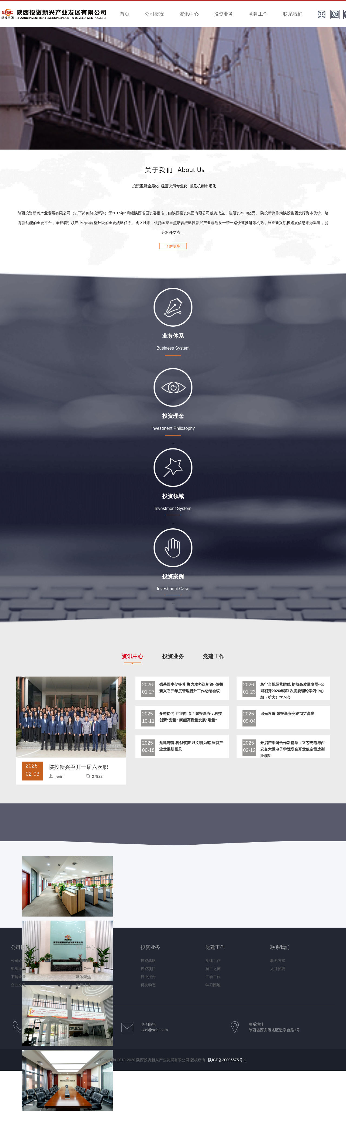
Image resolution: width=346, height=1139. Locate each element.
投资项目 (148, 968)
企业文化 (18, 985)
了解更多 (173, 246)
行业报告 (148, 977)
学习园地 (213, 985)
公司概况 (154, 14)
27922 (97, 776)
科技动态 (148, 985)
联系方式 (277, 960)
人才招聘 (277, 968)
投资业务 (223, 14)
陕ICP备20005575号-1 (227, 1060)
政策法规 (83, 985)
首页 (124, 14)
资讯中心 (189, 14)
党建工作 (258, 14)
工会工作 (213, 977)
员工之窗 (213, 968)
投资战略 (148, 960)
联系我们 (292, 14)
